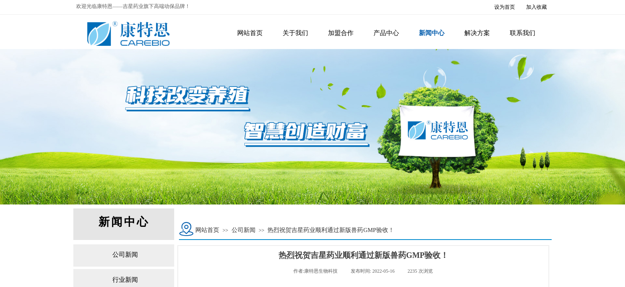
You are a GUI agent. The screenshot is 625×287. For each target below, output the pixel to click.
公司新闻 (244, 230)
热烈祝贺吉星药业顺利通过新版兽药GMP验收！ (330, 230)
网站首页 (207, 230)
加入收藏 (536, 7)
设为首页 (504, 7)
